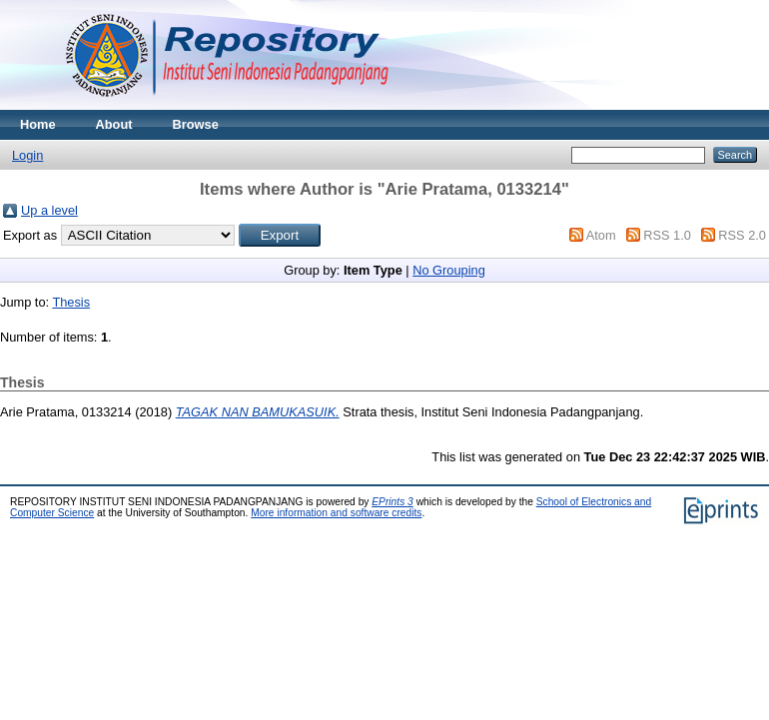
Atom (601, 235)
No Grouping (448, 270)
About (114, 124)
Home (38, 124)
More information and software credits (336, 512)
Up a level (49, 210)
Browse (196, 124)
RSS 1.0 (667, 235)
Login (27, 155)
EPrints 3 (392, 501)
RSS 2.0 (742, 235)
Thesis (71, 302)
